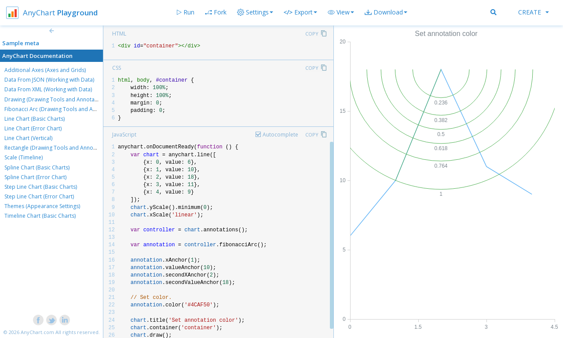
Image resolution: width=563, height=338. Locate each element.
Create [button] (533, 12)
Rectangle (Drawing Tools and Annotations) (58, 147)
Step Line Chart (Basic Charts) (40, 187)
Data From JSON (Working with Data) (49, 79)
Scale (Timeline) (23, 157)
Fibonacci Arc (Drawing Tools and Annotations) (62, 109)
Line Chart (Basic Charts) (34, 118)
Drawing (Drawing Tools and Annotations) (56, 99)
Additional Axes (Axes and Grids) (45, 70)
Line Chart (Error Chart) (33, 128)
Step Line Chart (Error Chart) (39, 196)
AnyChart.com (37, 332)
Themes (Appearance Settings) (42, 206)
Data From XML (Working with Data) (48, 89)
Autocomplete (280, 134)
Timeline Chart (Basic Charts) (40, 215)
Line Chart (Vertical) (28, 138)
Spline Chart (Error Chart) (35, 177)
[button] (340, 12)
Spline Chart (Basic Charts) (36, 167)
